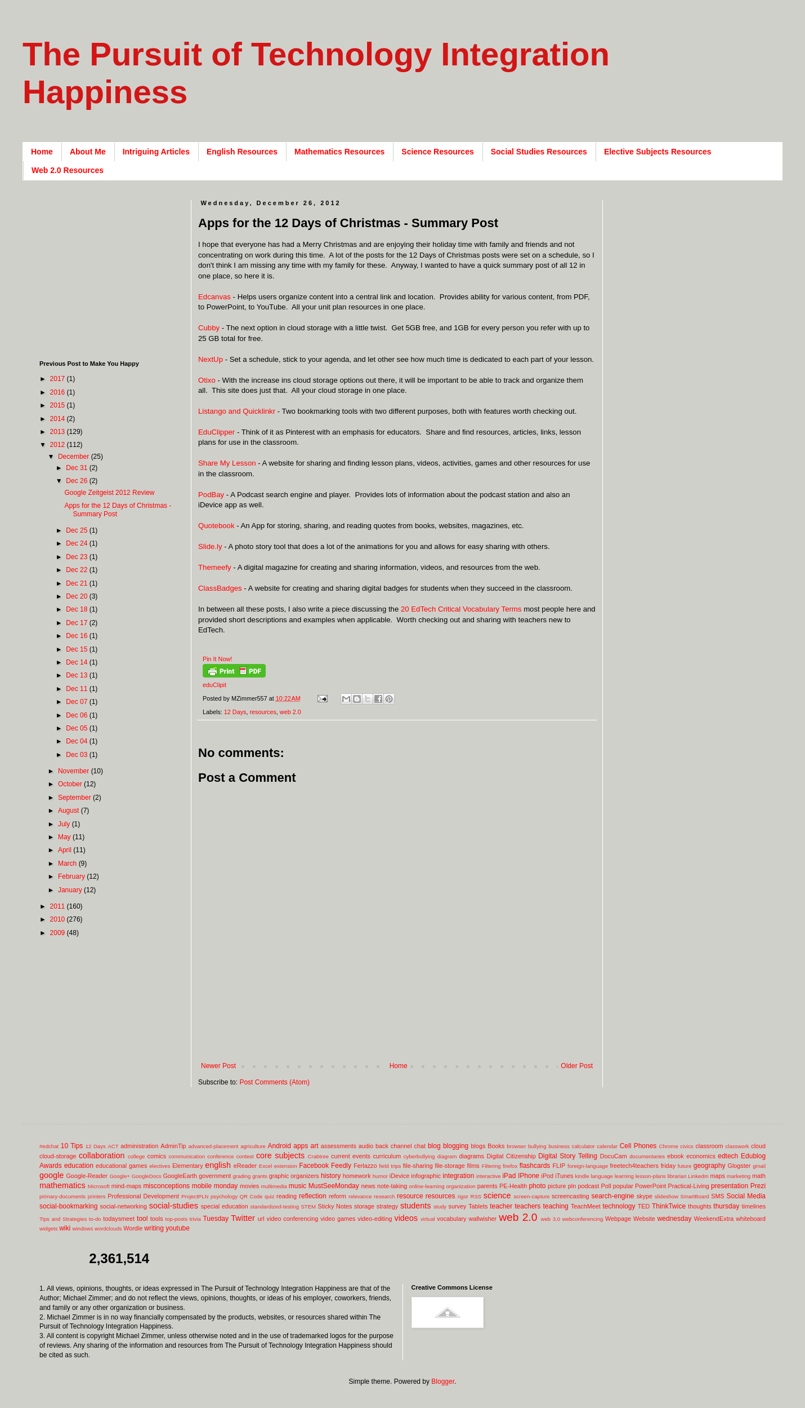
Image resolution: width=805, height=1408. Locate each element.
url (261, 1218)
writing (154, 1228)
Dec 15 (77, 649)
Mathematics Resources (339, 151)
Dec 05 (77, 728)
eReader (245, 1165)
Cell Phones (638, 1146)
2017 (58, 379)
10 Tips (72, 1146)
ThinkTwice (669, 1206)
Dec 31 (77, 468)
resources (262, 712)
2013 (58, 432)
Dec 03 (77, 755)
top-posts (176, 1219)
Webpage (618, 1218)
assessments (338, 1146)
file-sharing (418, 1165)
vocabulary (451, 1218)
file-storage (449, 1165)
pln (572, 1186)
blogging (455, 1146)
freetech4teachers (634, 1165)
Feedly (341, 1166)
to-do (95, 1219)
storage (364, 1206)
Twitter (242, 1218)
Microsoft (99, 1186)
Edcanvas (214, 297)
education (78, 1166)
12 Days (235, 712)
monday (226, 1186)
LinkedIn (698, 1176)
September (75, 798)
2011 (58, 906)
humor (380, 1176)
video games (337, 1218)
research (384, 1196)
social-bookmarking (68, 1206)
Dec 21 (77, 583)
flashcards (535, 1166)
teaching (555, 1206)
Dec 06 (77, 715)
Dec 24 (77, 543)
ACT (113, 1146)
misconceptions (166, 1186)
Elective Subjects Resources (658, 151)
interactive (488, 1176)
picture (557, 1186)
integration (458, 1176)
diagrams (471, 1156)
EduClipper (217, 432)
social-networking (123, 1206)
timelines (754, 1206)
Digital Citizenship (510, 1156)
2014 (58, 419)
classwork (737, 1146)
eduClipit (214, 684)
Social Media (746, 1196)
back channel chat (400, 1146)
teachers (527, 1206)
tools (156, 1218)
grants (259, 1176)
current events (350, 1156)
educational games (121, 1165)
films (473, 1165)
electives (159, 1166)
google (51, 1175)
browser (516, 1146)
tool (142, 1219)
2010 (58, 919)
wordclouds (108, 1228)
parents (487, 1186)
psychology (224, 1196)
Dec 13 (77, 675)
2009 (58, 933)
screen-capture (531, 1196)
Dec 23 (77, 557)
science (497, 1195)
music (297, 1186)
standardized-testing (275, 1206)
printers (97, 1196)
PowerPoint (650, 1186)
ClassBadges (220, 588)
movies (249, 1186)
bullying (537, 1146)
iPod (548, 1175)
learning (624, 1176)
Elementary (187, 1165)
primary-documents (62, 1196)
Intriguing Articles (156, 151)
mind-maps (126, 1186)
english (218, 1165)
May (65, 837)
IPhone (528, 1176)
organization (460, 1186)
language (601, 1176)
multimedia (274, 1186)
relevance (360, 1196)
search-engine (612, 1196)
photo (537, 1186)
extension (285, 1166)
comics (157, 1156)
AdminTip (173, 1146)
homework (357, 1175)
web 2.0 (290, 712)
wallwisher (482, 1218)
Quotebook (216, 525)
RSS (475, 1196)
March (68, 863)
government (215, 1175)
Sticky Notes (335, 1206)
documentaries (647, 1156)
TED (644, 1206)
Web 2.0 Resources (68, 170)
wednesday (675, 1219)
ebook (675, 1156)
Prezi (758, 1186)
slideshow (666, 1196)
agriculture (253, 1146)
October (71, 784)
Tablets (478, 1206)
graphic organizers (294, 1175)
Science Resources (437, 151)
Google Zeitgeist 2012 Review (109, 493)
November (74, 771)
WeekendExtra (714, 1218)
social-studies (173, 1205)
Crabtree (318, 1156)
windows (83, 1228)
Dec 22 (77, 570)
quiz (270, 1196)
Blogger (442, 1381)
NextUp (210, 359)
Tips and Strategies (63, 1219)
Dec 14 (77, 662)
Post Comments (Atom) (274, 1082)
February (72, 876)
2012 (58, 445)
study (439, 1206)
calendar (607, 1146)
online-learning (427, 1186)
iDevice (399, 1175)
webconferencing (582, 1219)
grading (241, 1176)
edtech (728, 1156)
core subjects (280, 1155)
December (74, 457)
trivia (195, 1219)
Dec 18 (77, 609)
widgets (48, 1228)
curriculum (387, 1156)
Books (496, 1146)
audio (366, 1146)
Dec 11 (77, 689)
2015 (58, 405)
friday (668, 1165)
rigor (463, 1196)
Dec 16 (77, 636)
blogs (478, 1146)
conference (220, 1156)
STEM (308, 1206)
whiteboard (751, 1218)
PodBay (211, 494)
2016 (58, 392)
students (415, 1205)
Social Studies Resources (539, 151)
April (65, 850)
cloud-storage (57, 1156)
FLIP (558, 1165)
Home (42, 151)
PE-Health (513, 1186)
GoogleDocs (147, 1176)
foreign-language (587, 1166)
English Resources (242, 151)
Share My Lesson (227, 463)
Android (279, 1146)
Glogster (739, 1165)
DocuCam (613, 1156)
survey (458, 1206)
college (136, 1156)
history (331, 1176)
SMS (717, 1196)
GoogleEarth (180, 1175)
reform (337, 1196)
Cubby (209, 328)
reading (286, 1196)
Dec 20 (77, 596)
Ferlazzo (365, 1165)
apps (300, 1146)
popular (623, 1186)
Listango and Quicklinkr (236, 411)
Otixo (207, 380)
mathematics (62, 1185)
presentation (729, 1186)
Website (644, 1218)
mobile (202, 1186)
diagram (447, 1156)
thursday (726, 1206)
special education (224, 1206)
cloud (758, 1146)
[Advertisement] (403, 1043)
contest (245, 1156)
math (759, 1175)
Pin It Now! (217, 659)
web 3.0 (551, 1219)
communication (187, 1156)
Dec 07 (77, 702)
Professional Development (143, 1196)
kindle (582, 1176)
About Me (88, 151)
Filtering (491, 1166)
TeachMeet (586, 1206)
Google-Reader (87, 1175)
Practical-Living (688, 1186)
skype (644, 1196)
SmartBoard (694, 1196)
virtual (428, 1219)
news (368, 1186)
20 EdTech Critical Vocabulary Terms (462, 609)
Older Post (577, 1066)
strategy (387, 1206)
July (65, 824)
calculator (583, 1146)
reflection (313, 1196)
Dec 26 (77, 481)
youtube (178, 1228)
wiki (64, 1228)
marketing (738, 1176)
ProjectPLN (195, 1196)
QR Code (251, 1196)
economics (700, 1156)
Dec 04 (77, 741)
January (71, 890)
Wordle (132, 1228)
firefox (510, 1166)
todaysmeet (119, 1218)
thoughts (699, 1206)
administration (139, 1146)
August (69, 810)
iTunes (564, 1175)
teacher (501, 1206)
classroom (709, 1146)
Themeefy (214, 567)
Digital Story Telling (567, 1156)
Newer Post (218, 1066)
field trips (390, 1166)
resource (410, 1196)
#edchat (49, 1146)
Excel (265, 1166)
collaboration (102, 1155)
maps (717, 1175)
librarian (676, 1176)
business (559, 1146)
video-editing (374, 1218)
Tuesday (216, 1219)
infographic (426, 1175)
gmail (759, 1166)
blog (434, 1146)
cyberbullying (419, 1156)
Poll (606, 1186)
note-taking (392, 1186)
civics (686, 1146)
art (315, 1146)
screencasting (570, 1196)
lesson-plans (651, 1176)
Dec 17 (77, 623)
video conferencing (293, 1218)
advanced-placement (213, 1146)
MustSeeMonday (333, 1186)
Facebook (314, 1166)
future (685, 1166)
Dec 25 (77, 530)
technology (619, 1206)
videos (406, 1218)
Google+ (119, 1176)
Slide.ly (210, 546)
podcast (588, 1186)
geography (710, 1166)
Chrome (668, 1146)
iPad (509, 1176)
